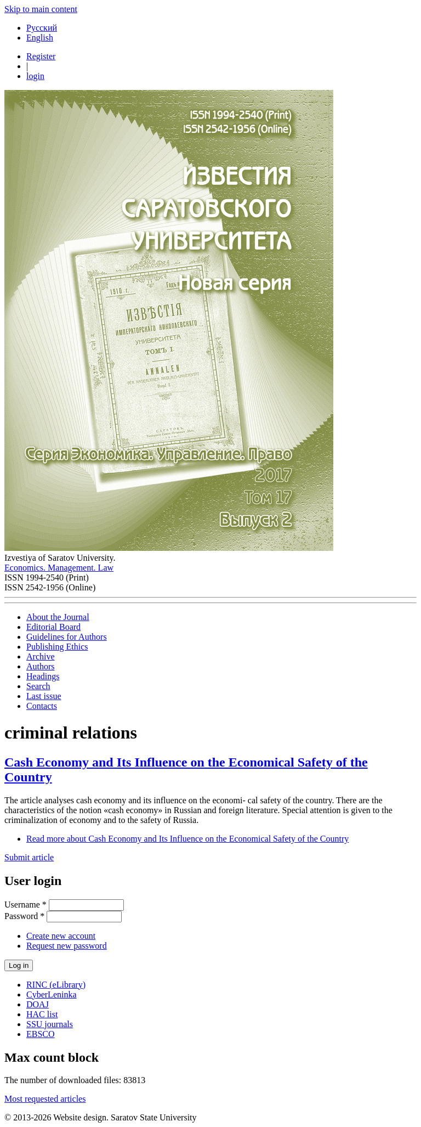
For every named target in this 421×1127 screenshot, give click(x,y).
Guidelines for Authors (66, 636)
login (35, 76)
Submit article (29, 857)
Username (25, 904)
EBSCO (40, 1034)
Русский (41, 27)
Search (38, 686)
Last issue (43, 696)
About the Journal (57, 617)
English (39, 37)
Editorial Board (53, 627)
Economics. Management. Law (58, 567)
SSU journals (49, 1024)
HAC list (42, 1014)
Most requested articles (45, 1098)
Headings (42, 676)
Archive (40, 656)
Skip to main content (40, 9)
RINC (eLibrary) (56, 984)
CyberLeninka (51, 994)
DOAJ (37, 1004)
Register (40, 56)
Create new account (60, 935)
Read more (187, 838)
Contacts (41, 706)
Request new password (66, 945)
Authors (40, 666)
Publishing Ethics (57, 646)
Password (24, 916)
